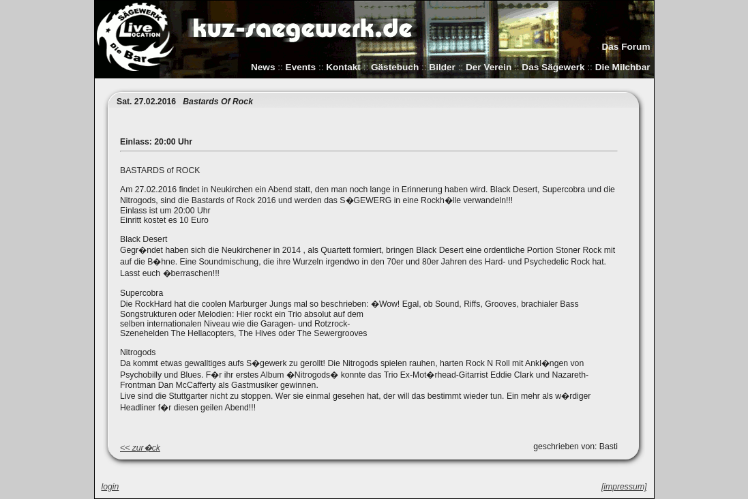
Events (301, 67)
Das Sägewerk (553, 67)
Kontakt (343, 67)
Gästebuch (395, 67)
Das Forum (625, 47)
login (110, 487)
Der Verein (488, 67)
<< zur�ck (140, 448)
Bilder (442, 67)
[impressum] (624, 487)
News (263, 67)
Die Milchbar (622, 67)
